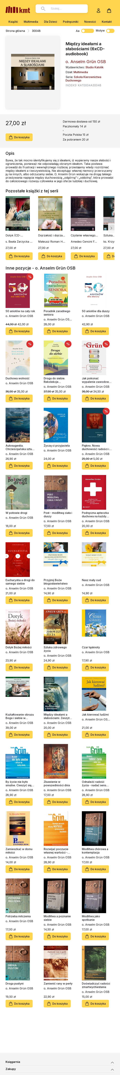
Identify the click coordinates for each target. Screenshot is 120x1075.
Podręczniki (70, 21)
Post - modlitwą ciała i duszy (58, 514)
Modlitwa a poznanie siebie (57, 918)
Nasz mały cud (91, 580)
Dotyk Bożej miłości (19, 647)
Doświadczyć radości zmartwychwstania (96, 985)
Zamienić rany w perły (58, 983)
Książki (13, 21)
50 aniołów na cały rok (20, 311)
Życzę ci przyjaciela (57, 445)
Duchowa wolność (17, 378)
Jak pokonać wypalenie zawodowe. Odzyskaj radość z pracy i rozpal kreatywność (96, 380)
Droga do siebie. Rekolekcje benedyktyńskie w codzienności (56, 380)
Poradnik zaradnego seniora (57, 312)
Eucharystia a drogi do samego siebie (20, 581)
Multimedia (31, 21)
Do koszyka (19, 137)
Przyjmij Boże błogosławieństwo (56, 581)
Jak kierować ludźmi (95, 714)
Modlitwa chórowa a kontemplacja (95, 850)
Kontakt (107, 21)
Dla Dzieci (50, 21)
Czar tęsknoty (91, 647)
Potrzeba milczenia (18, 916)
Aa (77, 31)
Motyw (105, 31)
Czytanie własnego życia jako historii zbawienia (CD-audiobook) (83, 235)
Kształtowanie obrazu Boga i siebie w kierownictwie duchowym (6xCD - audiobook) (20, 716)
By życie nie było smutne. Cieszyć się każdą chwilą (18, 783)
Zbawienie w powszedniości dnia (57, 783)
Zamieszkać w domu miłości (19, 850)
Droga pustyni (15, 983)
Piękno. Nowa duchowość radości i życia (95, 447)
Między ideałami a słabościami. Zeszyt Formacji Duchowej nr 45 (58, 716)
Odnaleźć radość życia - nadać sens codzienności (94, 783)
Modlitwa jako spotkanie (91, 918)
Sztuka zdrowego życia (55, 649)
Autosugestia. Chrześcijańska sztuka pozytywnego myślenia (20, 447)
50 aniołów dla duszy (96, 311)
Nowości (90, 21)
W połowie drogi (16, 513)
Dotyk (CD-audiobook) (13, 235)
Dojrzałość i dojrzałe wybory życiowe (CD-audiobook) (51, 235)
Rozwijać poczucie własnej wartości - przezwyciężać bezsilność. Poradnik (57, 850)
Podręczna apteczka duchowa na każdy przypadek (95, 514)
